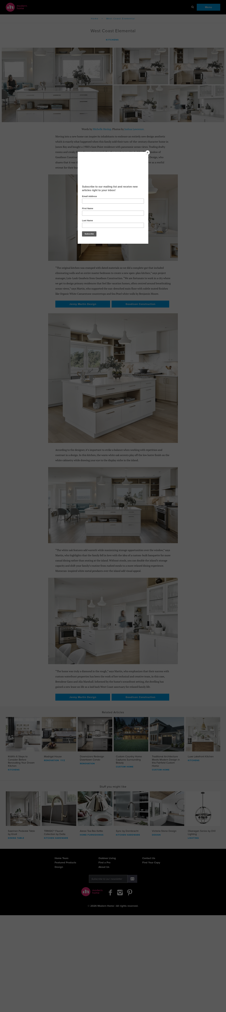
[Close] (147, 152)
